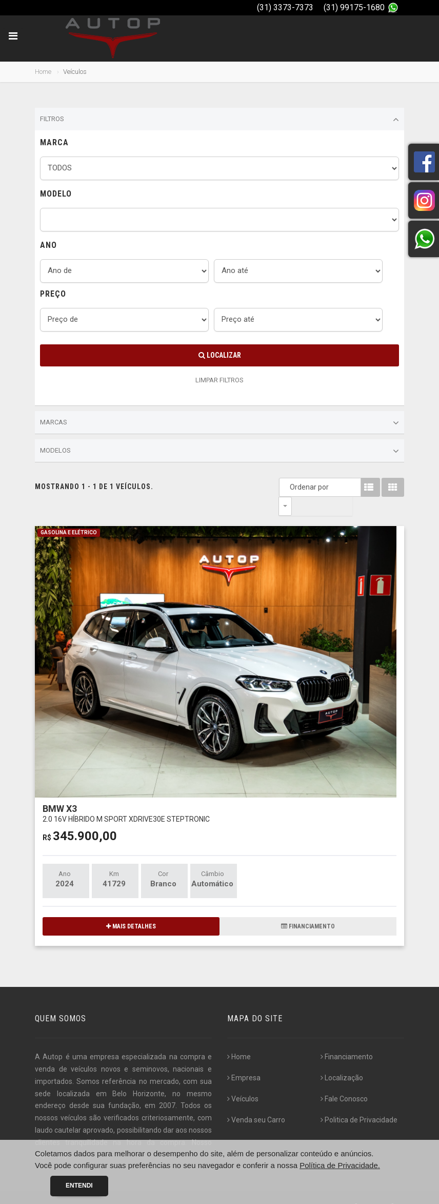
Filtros (219, 119)
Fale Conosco (344, 1080)
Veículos (242, 1080)
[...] (62, 1136)
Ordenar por (287, 487)
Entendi (79, 1185)
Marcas (219, 423)
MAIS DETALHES (131, 907)
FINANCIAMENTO (308, 907)
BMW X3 (126, 794)
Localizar (219, 355)
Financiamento (347, 1038)
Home (43, 71)
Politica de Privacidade (359, 1101)
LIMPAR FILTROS (219, 380)
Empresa (244, 1059)
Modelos (219, 451)
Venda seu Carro (256, 1101)
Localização (342, 1059)
